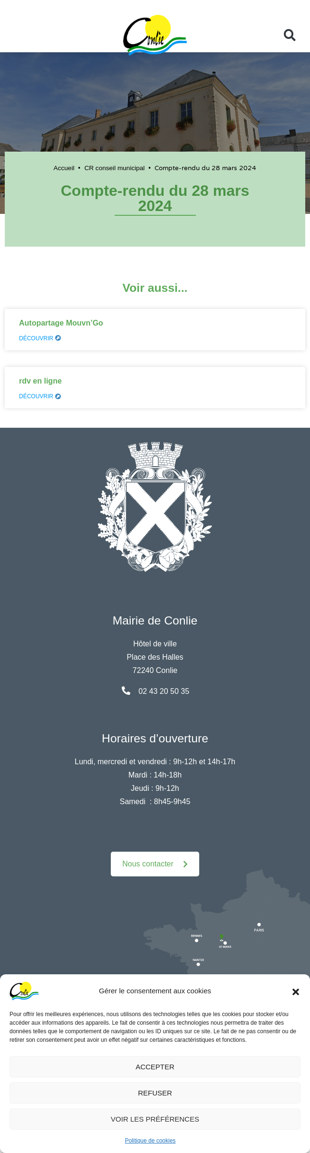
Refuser (155, 1093)
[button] (295, 991)
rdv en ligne (40, 381)
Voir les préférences (155, 1119)
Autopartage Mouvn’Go (61, 323)
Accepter (155, 1067)
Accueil (64, 168)
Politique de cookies (150, 1140)
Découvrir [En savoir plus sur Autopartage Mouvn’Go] (40, 338)
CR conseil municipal (114, 168)
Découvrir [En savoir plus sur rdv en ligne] (40, 396)
